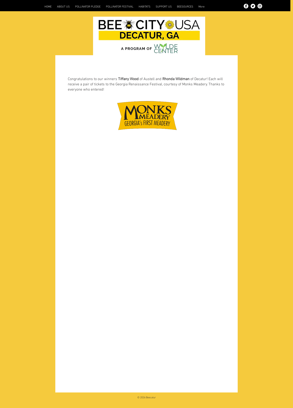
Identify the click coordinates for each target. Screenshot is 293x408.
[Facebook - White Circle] (246, 6)
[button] (63, 6)
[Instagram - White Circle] (259, 6)
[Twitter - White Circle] (253, 6)
